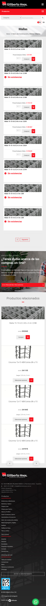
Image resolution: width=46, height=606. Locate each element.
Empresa (3, 539)
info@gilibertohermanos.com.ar (21, 486)
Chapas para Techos (6, 509)
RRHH (2, 564)
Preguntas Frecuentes (7, 546)
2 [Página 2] (17, 239)
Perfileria (3, 525)
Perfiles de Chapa (5, 528)
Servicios (3, 541)
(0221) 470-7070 (6, 486)
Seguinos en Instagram (9, 596)
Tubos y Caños (5, 530)
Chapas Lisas (4, 506)
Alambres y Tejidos (6, 503)
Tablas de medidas (6, 559)
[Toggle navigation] (43, 4)
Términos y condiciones (7, 567)
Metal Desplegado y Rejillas (8, 522)
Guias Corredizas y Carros (8, 514)
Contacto (3, 549)
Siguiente (25, 239)
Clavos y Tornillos (5, 511)
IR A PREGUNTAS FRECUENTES (23, 285)
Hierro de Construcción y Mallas (23, 34)
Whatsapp (4, 569)
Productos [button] (23, 11)
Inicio (8, 34)
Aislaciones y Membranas (8, 501)
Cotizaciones (4, 551)
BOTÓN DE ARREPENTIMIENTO (23, 574)
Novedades (4, 544)
